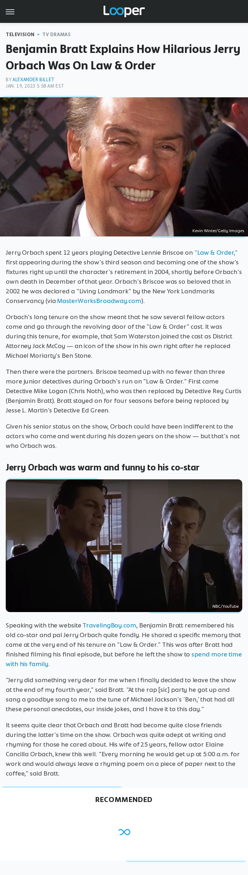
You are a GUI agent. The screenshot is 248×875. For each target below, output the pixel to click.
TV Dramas (56, 34)
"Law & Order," (216, 252)
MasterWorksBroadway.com (99, 301)
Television (20, 34)
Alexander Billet (34, 80)
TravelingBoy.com (109, 625)
